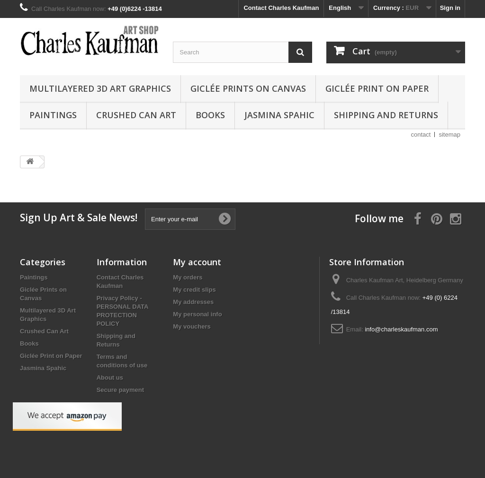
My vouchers (191, 326)
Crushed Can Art (136, 115)
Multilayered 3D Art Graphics (100, 88)
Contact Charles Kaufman (281, 7)
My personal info (197, 314)
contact (421, 134)
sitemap (449, 134)
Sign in (450, 7)
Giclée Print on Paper (377, 88)
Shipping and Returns (386, 115)
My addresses (193, 301)
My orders (187, 277)
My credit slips (194, 289)
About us (110, 377)
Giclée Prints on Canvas (248, 88)
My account (197, 262)
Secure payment (120, 389)
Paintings (53, 115)
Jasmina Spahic (279, 115)
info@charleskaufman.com (401, 329)
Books (210, 115)
